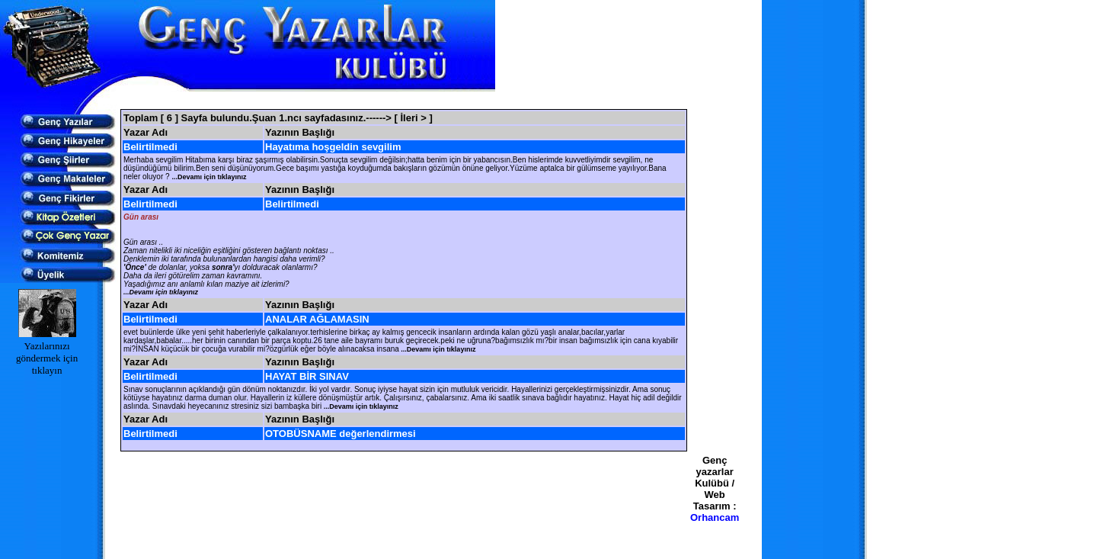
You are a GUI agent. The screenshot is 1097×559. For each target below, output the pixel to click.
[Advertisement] (403, 100)
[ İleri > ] (414, 118)
